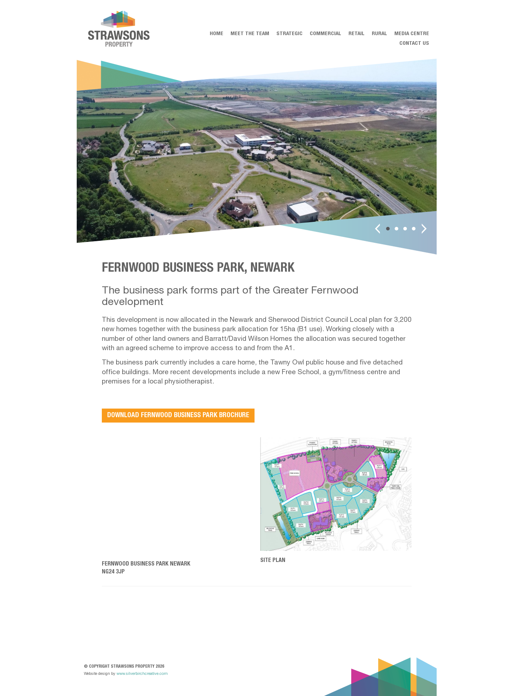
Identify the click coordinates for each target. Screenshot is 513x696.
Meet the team (250, 34)
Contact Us (414, 43)
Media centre (411, 34)
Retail (356, 34)
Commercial (325, 34)
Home (216, 34)
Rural (379, 34)
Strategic (289, 34)
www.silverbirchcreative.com (142, 674)
